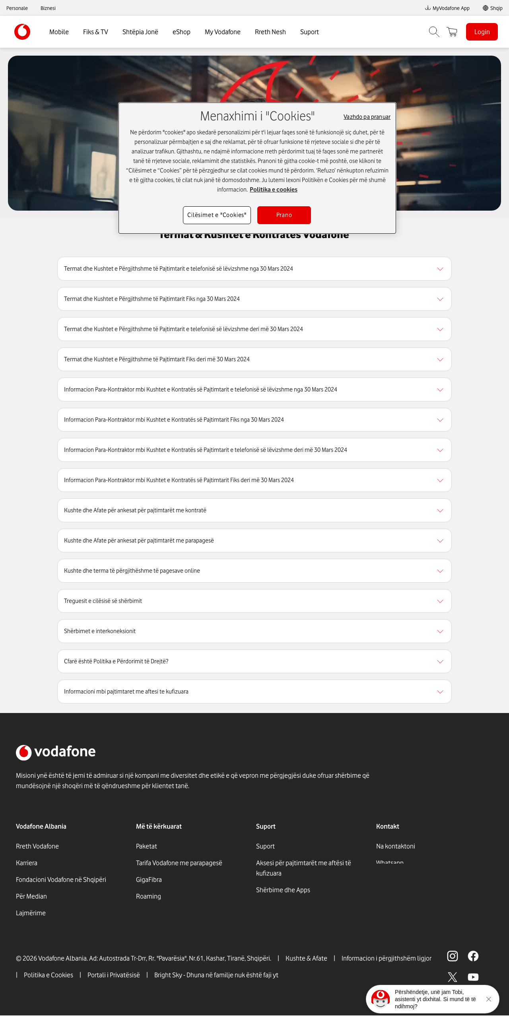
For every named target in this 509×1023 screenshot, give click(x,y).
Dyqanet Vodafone (281, 907)
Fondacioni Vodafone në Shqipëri (61, 880)
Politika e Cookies (48, 982)
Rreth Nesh (270, 32)
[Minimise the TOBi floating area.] (489, 999)
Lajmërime (31, 913)
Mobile (59, 32)
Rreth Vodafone (37, 846)
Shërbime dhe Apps (283, 890)
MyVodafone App (447, 8)
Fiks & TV (95, 32)
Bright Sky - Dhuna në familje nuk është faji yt (216, 982)
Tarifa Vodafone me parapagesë (179, 863)
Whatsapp (390, 863)
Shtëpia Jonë (140, 32)
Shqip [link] (496, 8)
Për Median (31, 896)
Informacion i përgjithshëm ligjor (386, 966)
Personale (17, 8)
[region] (254, 269)
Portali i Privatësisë (113, 982)
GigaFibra (149, 880)
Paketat (146, 846)
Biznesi (48, 8)
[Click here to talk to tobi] (380, 999)
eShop (181, 32)
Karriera (26, 863)
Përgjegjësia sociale (43, 930)
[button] (254, 269)
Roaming (148, 896)
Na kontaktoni (395, 846)
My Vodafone (223, 32)
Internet (147, 913)
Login (482, 32)
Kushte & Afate (306, 966)
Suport (309, 32)
